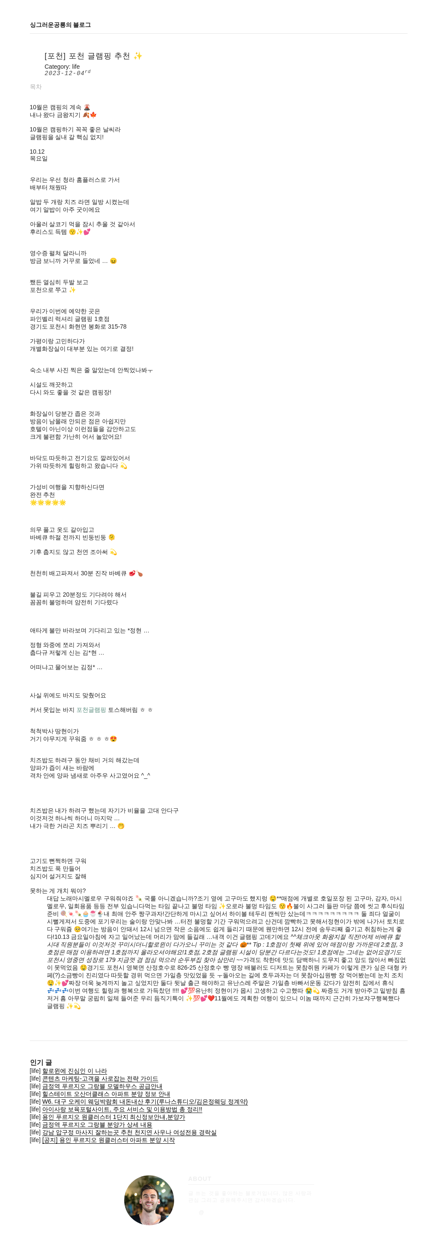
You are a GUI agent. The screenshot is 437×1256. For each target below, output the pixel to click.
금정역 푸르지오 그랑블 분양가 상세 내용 (97, 1124)
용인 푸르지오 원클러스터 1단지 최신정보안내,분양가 (113, 1116)
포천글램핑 (91, 709)
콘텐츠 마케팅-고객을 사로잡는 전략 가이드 (100, 1078)
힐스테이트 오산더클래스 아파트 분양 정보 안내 (106, 1093)
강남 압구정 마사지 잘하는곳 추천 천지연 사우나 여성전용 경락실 (129, 1132)
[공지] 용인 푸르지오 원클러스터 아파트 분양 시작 (108, 1140)
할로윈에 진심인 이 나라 (74, 1070)
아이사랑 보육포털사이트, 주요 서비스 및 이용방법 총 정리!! (122, 1109)
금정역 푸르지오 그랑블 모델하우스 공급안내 (102, 1086)
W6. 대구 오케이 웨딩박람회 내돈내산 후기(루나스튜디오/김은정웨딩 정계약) (145, 1101)
